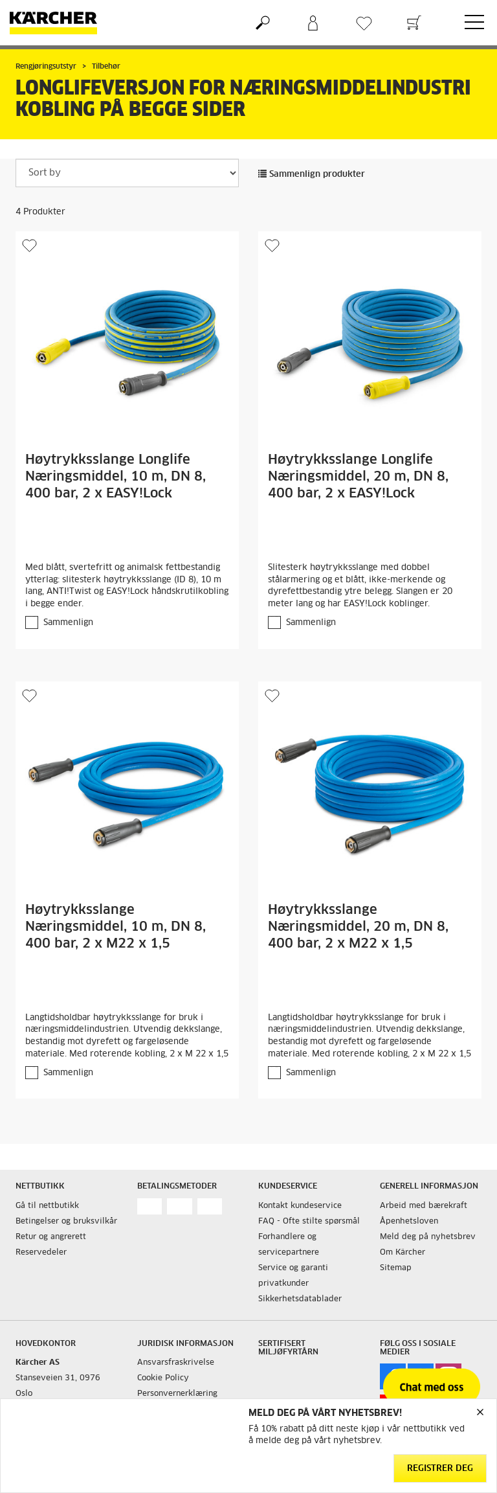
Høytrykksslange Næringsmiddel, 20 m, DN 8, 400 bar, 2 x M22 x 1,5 (358, 927)
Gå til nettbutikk (47, 1206)
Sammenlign (68, 623)
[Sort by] (127, 173)
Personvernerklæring (177, 1394)
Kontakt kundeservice (300, 1206)
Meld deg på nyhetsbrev (428, 1237)
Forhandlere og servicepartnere (288, 1245)
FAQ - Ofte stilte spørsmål (309, 1221)
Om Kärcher (402, 1253)
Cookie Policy (163, 1378)
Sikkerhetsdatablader (300, 1299)
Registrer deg (440, 1469)
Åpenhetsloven (409, 1221)
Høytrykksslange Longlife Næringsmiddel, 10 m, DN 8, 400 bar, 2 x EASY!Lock (115, 476)
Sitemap (396, 1268)
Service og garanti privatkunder (293, 1276)
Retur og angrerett (51, 1237)
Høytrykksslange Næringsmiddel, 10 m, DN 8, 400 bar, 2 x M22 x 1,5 (115, 927)
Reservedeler (41, 1253)
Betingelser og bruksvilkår (66, 1221)
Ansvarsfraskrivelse (175, 1363)
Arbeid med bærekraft (423, 1206)
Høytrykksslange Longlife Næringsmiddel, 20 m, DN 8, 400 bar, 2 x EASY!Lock (358, 476)
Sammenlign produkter (311, 174)
